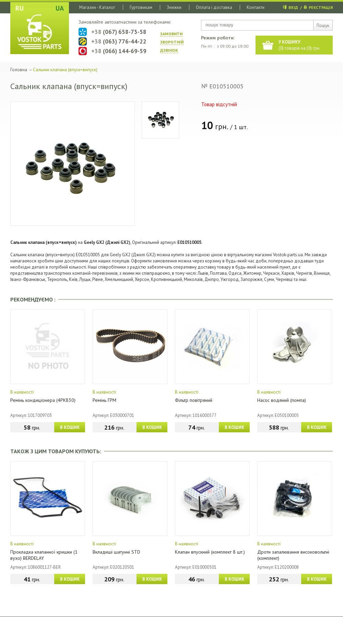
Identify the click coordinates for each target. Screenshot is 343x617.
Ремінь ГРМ (104, 400)
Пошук (323, 25)
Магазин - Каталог (97, 7)
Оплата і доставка (214, 7)
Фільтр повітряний (193, 400)
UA (60, 8)
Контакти (255, 7)
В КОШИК (70, 427)
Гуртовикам (141, 7)
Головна (18, 70)
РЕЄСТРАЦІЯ (321, 7)
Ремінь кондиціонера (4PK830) (42, 400)
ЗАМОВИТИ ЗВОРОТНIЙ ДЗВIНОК (172, 42)
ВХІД (293, 7)
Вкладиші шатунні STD (116, 552)
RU (19, 8)
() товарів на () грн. (299, 45)
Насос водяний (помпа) (281, 400)
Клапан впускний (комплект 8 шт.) (210, 552)
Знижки (174, 7)
